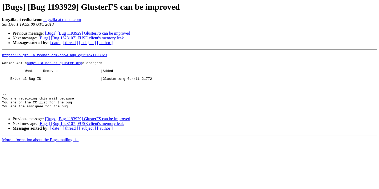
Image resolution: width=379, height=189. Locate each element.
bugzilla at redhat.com (62, 19)
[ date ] (56, 42)
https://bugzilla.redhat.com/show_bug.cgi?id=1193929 (54, 55)
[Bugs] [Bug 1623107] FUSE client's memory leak (81, 38)
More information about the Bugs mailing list (40, 151)
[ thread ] (70, 42)
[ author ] (105, 42)
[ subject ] (87, 42)
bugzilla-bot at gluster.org (54, 65)
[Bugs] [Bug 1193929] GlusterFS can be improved (87, 33)
